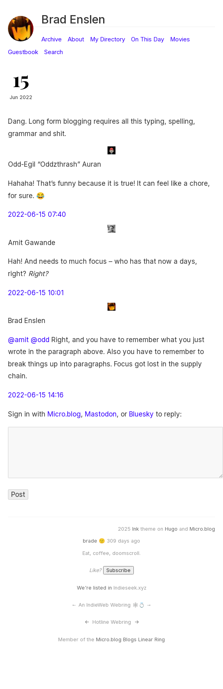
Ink (135, 529)
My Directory (107, 39)
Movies (180, 39)
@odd (40, 340)
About (76, 39)
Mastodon (101, 414)
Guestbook (23, 52)
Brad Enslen (73, 19)
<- (86, 622)
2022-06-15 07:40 (37, 214)
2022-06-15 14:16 (36, 395)
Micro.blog (64, 414)
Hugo (171, 529)
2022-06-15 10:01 (36, 293)
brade (90, 541)
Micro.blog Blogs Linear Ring (130, 639)
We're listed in (94, 588)
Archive (51, 39)
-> (136, 622)
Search (53, 52)
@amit (18, 340)
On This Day (147, 39)
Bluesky (141, 414)
